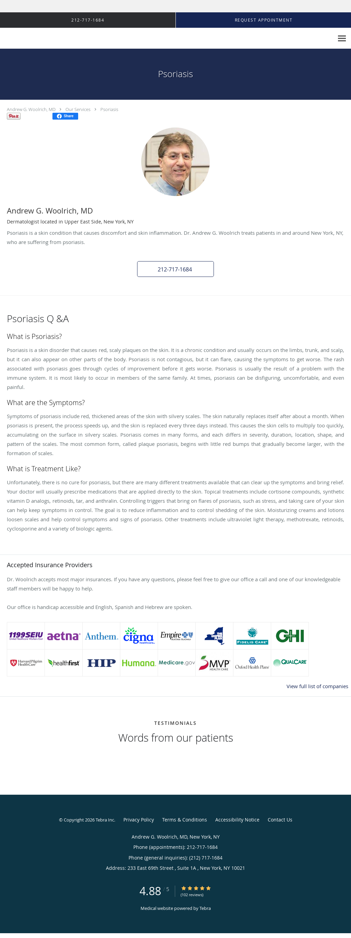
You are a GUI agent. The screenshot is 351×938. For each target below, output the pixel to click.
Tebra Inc (105, 820)
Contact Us (280, 819)
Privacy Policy (138, 819)
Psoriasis (109, 109)
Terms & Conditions (184, 819)
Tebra (205, 908)
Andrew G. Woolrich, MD (31, 109)
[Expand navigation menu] (342, 38)
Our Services (77, 109)
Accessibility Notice (237, 819)
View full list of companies (317, 686)
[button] (175, 269)
